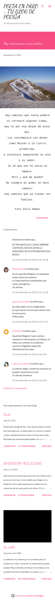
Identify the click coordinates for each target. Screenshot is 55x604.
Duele (7, 414)
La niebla (9, 547)
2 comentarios (26, 495)
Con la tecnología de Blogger (27, 595)
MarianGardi (18, 268)
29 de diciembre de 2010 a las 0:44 (29, 380)
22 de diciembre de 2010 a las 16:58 (30, 292)
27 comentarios (26, 446)
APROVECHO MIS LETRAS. (23, 463)
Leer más (46, 446)
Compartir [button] (42, 218)
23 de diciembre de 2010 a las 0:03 (29, 354)
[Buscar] (42, 5)
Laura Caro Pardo (21, 363)
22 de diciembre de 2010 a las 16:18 (30, 259)
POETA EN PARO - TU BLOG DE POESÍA (21, 11)
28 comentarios (26, 579)
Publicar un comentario (15, 388)
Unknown (17, 330)
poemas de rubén (21, 301)
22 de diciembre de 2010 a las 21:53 (30, 321)
